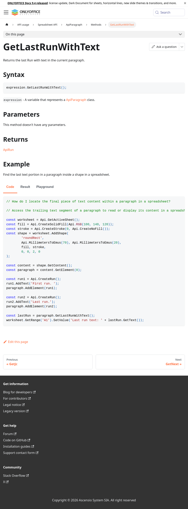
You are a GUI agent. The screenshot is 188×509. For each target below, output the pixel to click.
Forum (10, 434)
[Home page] (7, 24)
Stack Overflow (16, 475)
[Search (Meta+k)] (169, 12)
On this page (15, 34)
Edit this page (15, 342)
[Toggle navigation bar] (6, 12)
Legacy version (16, 411)
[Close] (185, 3)
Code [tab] (10, 186)
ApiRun (8, 150)
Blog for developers (19, 392)
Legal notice (14, 405)
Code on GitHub (16, 440)
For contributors (17, 398)
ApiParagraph (76, 100)
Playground (45, 186)
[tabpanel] (94, 261)
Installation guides (18, 446)
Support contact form (20, 453)
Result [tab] (25, 186)
